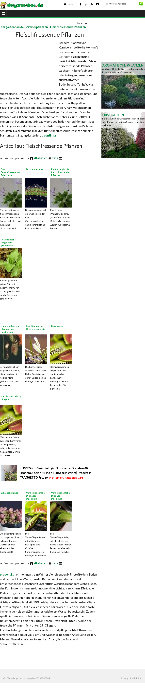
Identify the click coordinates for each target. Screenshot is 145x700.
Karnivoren (57, 326)
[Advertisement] (38, 23)
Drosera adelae (34, 169)
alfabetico (40, 158)
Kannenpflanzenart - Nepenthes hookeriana (11, 329)
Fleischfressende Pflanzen (68, 27)
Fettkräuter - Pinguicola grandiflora (8, 242)
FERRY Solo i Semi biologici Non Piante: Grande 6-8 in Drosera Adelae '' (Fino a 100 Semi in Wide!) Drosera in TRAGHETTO (55, 472)
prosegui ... (7, 574)
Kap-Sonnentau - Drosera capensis (35, 327)
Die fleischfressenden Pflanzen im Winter (10, 174)
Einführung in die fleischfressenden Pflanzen (60, 172)
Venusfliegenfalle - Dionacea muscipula (36, 495)
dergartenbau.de (12, 27)
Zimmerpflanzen (37, 27)
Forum (68, 4)
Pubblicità (135, 678)
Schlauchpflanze (9, 492)
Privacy (124, 678)
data (55, 158)
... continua (48, 135)
